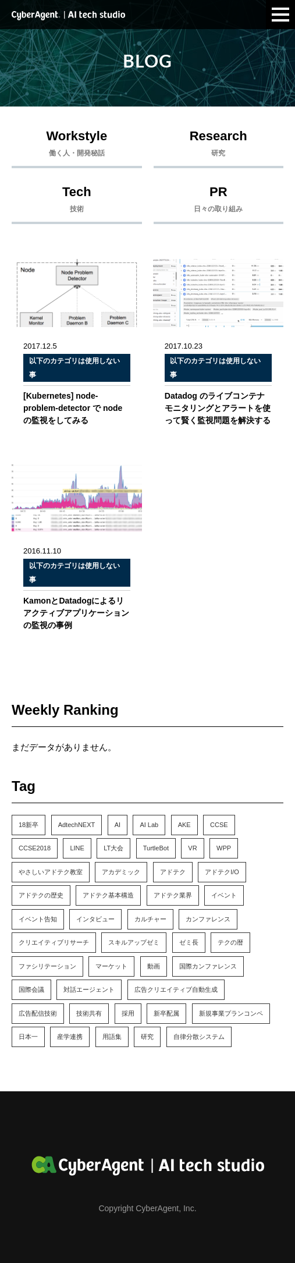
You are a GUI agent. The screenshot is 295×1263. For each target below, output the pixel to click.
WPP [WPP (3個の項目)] (223, 848)
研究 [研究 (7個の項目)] (147, 1036)
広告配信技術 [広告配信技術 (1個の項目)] (38, 1013)
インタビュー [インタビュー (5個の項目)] (95, 919)
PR (219, 202)
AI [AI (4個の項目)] (117, 824)
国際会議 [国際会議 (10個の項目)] (31, 989)
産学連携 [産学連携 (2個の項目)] (70, 1036)
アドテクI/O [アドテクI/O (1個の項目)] (222, 871)
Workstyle (77, 146)
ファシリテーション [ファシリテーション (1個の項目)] (47, 966)
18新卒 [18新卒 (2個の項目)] (28, 824)
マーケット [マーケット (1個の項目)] (111, 966)
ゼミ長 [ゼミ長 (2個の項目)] (188, 942)
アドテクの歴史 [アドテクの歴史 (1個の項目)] (41, 895)
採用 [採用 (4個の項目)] (128, 1013)
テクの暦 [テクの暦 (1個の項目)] (230, 942)
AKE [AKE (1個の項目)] (184, 824)
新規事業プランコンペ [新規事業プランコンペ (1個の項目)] (231, 1013)
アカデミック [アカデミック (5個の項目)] (121, 871)
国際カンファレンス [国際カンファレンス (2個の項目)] (208, 966)
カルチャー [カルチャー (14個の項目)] (150, 919)
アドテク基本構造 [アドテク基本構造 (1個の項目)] (108, 895)
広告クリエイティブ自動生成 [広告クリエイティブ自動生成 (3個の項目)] (176, 989)
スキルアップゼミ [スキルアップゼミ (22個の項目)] (133, 942)
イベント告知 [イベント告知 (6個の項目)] (38, 919)
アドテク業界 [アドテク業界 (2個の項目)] (173, 895)
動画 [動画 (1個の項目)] (153, 966)
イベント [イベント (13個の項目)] (224, 895)
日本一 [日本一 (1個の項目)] (28, 1036)
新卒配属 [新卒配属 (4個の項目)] (166, 1013)
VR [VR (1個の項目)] (192, 848)
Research (219, 146)
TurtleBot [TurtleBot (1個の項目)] (156, 848)
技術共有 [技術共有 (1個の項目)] (89, 1013)
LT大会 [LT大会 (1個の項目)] (113, 848)
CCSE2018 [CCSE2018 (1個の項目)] (35, 848)
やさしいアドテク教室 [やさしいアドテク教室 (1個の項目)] (51, 871)
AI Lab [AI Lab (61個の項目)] (149, 824)
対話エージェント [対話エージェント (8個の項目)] (89, 989)
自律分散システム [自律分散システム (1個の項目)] (199, 1036)
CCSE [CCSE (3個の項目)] (219, 824)
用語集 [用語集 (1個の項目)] (112, 1036)
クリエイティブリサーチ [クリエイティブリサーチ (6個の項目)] (54, 942)
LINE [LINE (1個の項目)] (77, 848)
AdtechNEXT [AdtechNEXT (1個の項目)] (76, 824)
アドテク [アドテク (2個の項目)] (173, 871)
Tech (77, 202)
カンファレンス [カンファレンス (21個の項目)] (208, 919)
